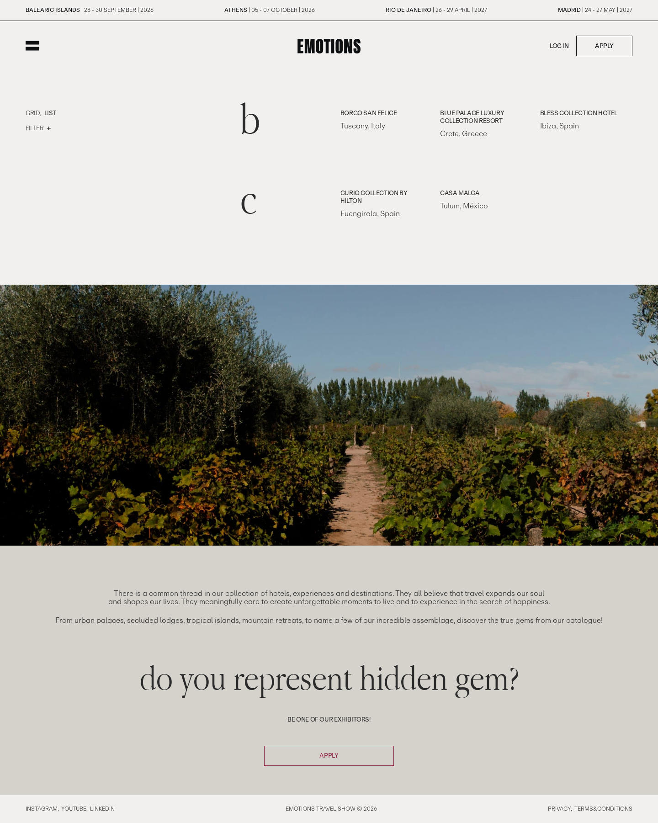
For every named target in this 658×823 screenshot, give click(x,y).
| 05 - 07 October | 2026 (269, 10)
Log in (559, 46)
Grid (33, 113)
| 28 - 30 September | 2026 (90, 10)
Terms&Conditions (603, 808)
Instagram (42, 808)
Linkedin (102, 808)
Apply (604, 46)
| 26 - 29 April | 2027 (436, 10)
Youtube (73, 808)
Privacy (559, 808)
